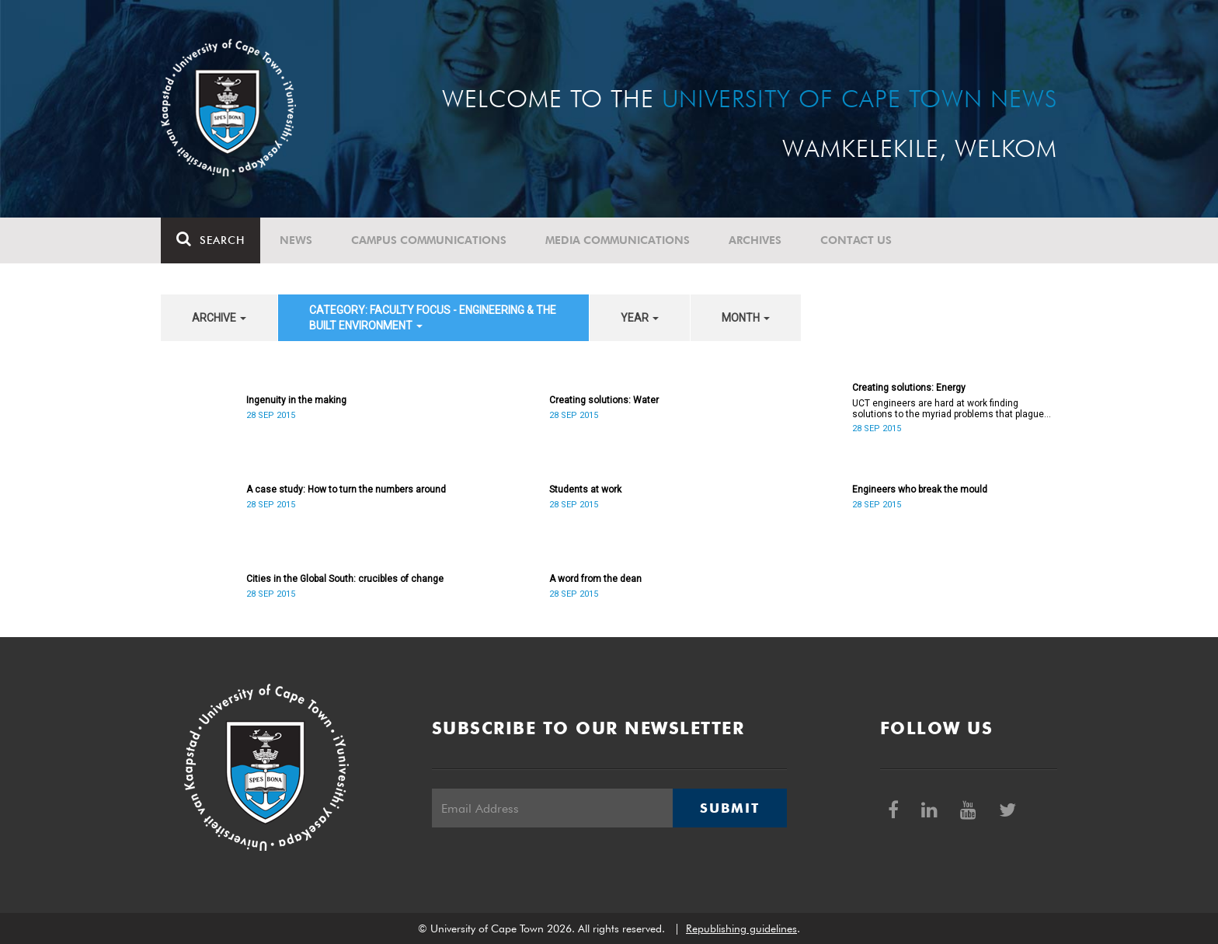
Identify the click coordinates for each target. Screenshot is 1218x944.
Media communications (617, 240)
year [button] (640, 318)
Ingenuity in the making (296, 400)
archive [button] (219, 318)
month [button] (746, 318)
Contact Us (856, 240)
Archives (755, 240)
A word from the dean (595, 578)
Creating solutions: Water (604, 400)
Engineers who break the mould (919, 489)
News (296, 240)
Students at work (585, 489)
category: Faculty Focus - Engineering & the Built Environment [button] (432, 318)
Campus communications (428, 240)
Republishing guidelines (741, 928)
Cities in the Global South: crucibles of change (345, 578)
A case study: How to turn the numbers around (346, 489)
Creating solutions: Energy (909, 387)
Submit (729, 808)
